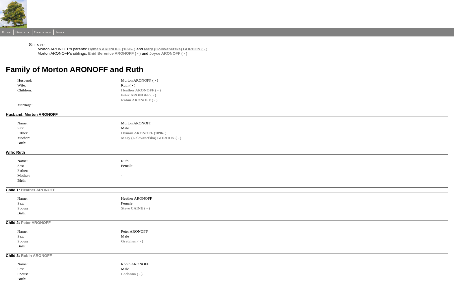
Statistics (42, 32)
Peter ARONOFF (36, 222)
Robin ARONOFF (36, 255)
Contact (22, 32)
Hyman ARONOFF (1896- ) (111, 49)
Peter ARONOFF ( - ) (138, 95)
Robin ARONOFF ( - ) (139, 100)
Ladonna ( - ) (132, 274)
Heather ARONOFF (38, 190)
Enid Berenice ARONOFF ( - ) (114, 53)
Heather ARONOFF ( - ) (141, 90)
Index (60, 32)
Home (6, 32)
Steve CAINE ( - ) (135, 208)
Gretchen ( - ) (132, 241)
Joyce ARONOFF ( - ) (168, 53)
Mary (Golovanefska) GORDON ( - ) (175, 49)
